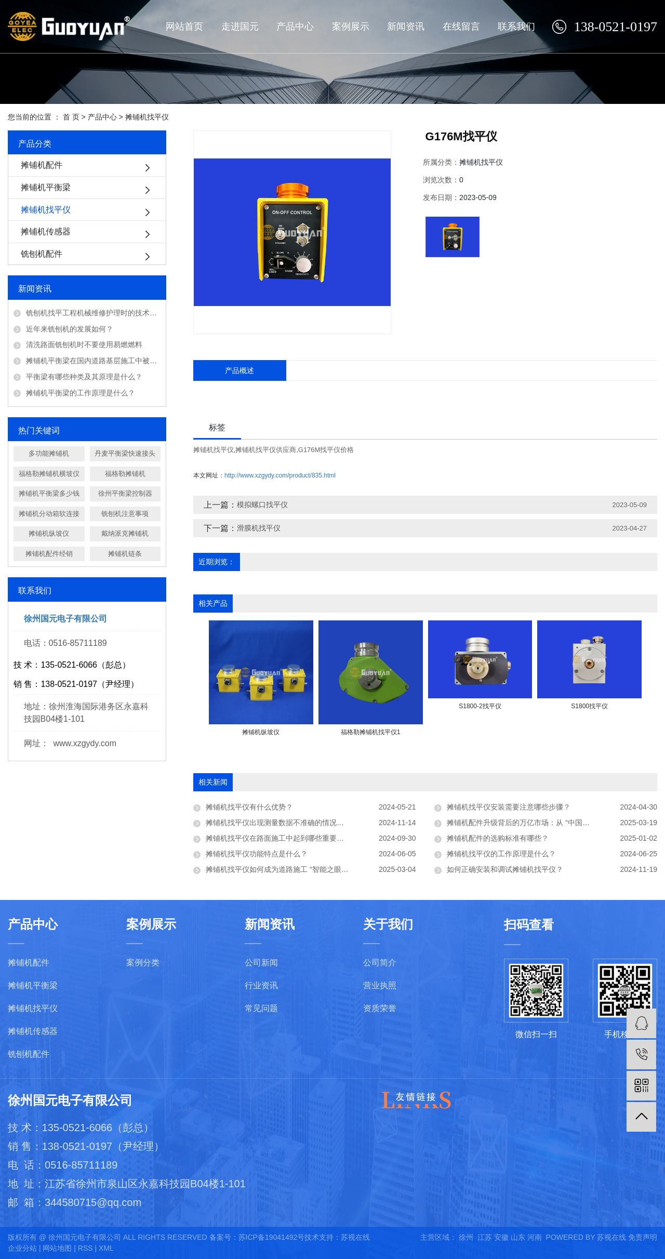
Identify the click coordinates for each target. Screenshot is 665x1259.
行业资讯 (261, 985)
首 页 (71, 117)
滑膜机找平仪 (259, 528)
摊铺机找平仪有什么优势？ (249, 807)
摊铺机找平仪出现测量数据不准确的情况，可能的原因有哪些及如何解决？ (311, 822)
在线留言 (461, 26)
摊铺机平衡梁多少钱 (49, 493)
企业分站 (22, 1248)
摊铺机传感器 (46, 231)
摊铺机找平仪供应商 (265, 450)
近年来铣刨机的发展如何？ (69, 329)
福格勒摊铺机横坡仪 (49, 474)
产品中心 (295, 26)
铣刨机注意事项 (125, 514)
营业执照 (379, 985)
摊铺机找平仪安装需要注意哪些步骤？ (508, 807)
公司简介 (379, 962)
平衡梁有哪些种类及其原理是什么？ (84, 377)
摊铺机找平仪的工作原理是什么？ (501, 854)
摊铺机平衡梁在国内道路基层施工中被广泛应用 (93, 360)
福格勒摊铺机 (125, 474)
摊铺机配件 (41, 165)
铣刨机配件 (41, 253)
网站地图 (57, 1248)
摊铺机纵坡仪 (49, 533)
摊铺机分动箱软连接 (49, 514)
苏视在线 (355, 1237)
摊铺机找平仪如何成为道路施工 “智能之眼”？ (278, 869)
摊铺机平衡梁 (46, 187)
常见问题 (261, 1008)
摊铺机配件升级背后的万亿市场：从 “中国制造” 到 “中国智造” (545, 822)
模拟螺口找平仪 (262, 504)
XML (106, 1248)
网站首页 (184, 26)
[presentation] (215, 743)
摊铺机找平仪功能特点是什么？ (257, 854)
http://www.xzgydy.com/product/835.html (280, 475)
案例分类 (142, 962)
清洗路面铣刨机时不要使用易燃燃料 (84, 344)
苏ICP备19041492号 (271, 1237)
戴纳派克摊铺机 (125, 533)
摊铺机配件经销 (49, 554)
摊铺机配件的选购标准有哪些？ (498, 838)
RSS (85, 1248)
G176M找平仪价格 (326, 450)
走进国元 (240, 26)
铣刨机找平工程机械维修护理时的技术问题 (93, 313)
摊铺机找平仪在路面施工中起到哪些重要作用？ (282, 838)
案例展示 (350, 26)
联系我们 (516, 26)
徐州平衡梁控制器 (125, 493)
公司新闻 (261, 962)
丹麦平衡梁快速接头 (125, 453)
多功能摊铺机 (49, 453)
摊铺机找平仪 (147, 117)
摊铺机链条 (125, 554)
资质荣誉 (379, 1008)
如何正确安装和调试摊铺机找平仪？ (505, 869)
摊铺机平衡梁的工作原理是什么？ (80, 393)
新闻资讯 (405, 26)
